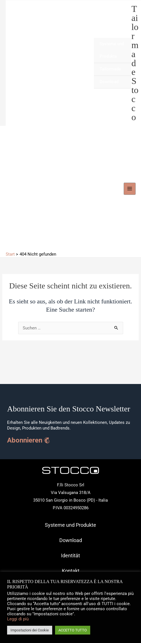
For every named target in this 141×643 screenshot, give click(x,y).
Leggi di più (18, 619)
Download (109, 81)
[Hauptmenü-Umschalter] (129, 188)
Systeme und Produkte (112, 50)
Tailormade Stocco (134, 63)
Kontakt (70, 571)
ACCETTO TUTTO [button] (72, 630)
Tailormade (110, 69)
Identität (70, 555)
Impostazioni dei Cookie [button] (29, 630)
